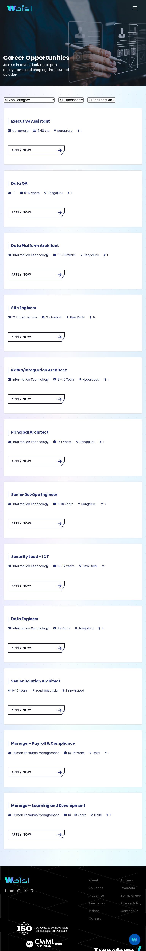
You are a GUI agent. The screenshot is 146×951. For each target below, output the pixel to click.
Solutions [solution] (96, 888)
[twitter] (25, 891)
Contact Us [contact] (129, 911)
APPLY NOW (37, 150)
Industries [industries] (96, 895)
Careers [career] (95, 918)
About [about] (93, 880)
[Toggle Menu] (135, 7)
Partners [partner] (127, 880)
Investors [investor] (128, 888)
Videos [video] (94, 911)
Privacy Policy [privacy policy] (131, 903)
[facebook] (5, 891)
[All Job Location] (101, 100)
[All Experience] (71, 100)
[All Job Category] (29, 100)
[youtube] (12, 891)
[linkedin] (32, 891)
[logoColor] (17, 879)
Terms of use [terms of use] (131, 895)
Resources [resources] (97, 903)
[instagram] (18, 891)
